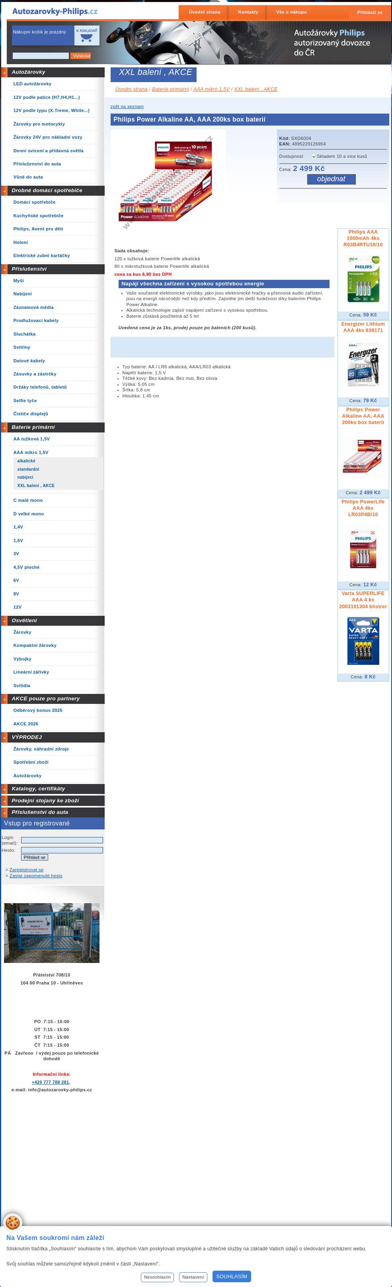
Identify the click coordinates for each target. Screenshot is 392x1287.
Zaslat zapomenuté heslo (36, 875)
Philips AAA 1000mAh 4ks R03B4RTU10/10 (363, 238)
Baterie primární (33, 427)
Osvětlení (24, 620)
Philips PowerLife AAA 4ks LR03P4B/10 (362, 508)
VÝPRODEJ (27, 737)
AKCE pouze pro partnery (46, 698)
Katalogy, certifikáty (38, 789)
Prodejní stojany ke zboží (45, 801)
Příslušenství (29, 269)
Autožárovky (28, 72)
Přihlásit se (370, 12)
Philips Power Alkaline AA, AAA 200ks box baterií (363, 416)
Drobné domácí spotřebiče (47, 190)
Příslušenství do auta (40, 812)
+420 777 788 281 (50, 1082)
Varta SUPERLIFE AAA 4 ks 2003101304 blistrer (363, 600)
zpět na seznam (127, 106)
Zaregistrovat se (27, 869)
